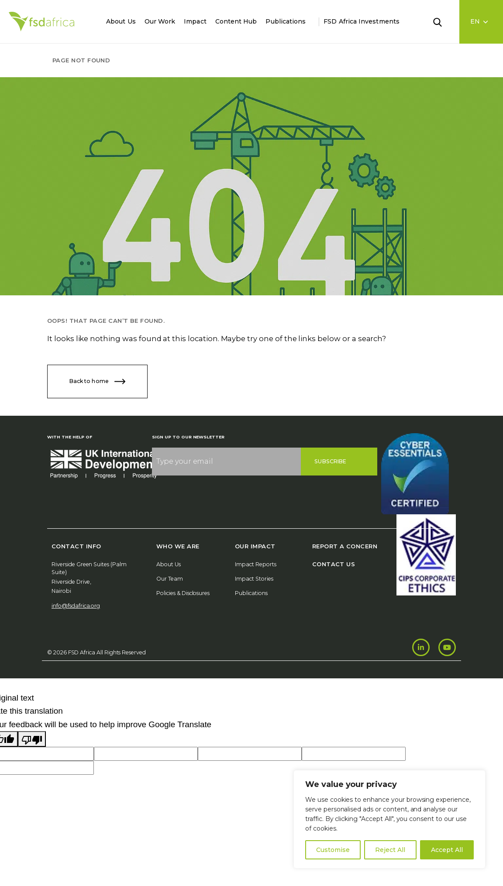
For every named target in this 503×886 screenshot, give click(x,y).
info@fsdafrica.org (76, 605)
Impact (195, 21)
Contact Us (333, 564)
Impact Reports (255, 564)
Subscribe (330, 461)
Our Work (160, 21)
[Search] (442, 21)
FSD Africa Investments (362, 21)
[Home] (41, 22)
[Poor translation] (32, 739)
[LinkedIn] (421, 647)
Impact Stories (254, 578)
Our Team (169, 578)
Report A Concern (344, 546)
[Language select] (481, 21)
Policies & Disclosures (183, 593)
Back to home (97, 381)
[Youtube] (447, 647)
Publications (285, 21)
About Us (121, 21)
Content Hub (236, 21)
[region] (389, 819)
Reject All (390, 850)
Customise (333, 850)
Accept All (447, 850)
